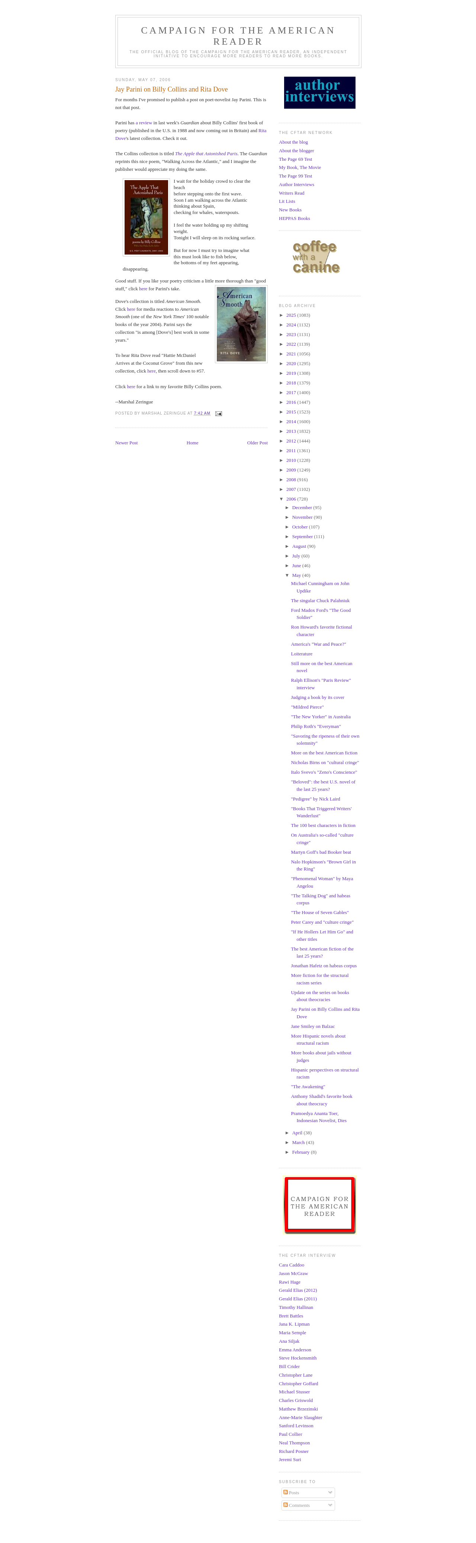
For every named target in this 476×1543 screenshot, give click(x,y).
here (143, 288)
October (300, 527)
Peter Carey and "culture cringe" (322, 922)
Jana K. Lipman (294, 1324)
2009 (291, 470)
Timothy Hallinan (296, 1307)
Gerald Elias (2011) (298, 1298)
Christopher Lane (296, 1375)
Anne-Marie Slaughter (300, 1417)
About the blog (293, 142)
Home (193, 442)
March (299, 1142)
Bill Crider (289, 1366)
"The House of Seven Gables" (320, 912)
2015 (291, 412)
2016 (291, 402)
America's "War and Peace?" (318, 644)
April (298, 1132)
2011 (291, 450)
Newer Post (126, 442)
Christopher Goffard (298, 1383)
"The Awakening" (308, 1086)
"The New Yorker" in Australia (320, 716)
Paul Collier (290, 1434)
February (301, 1152)
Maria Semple (292, 1332)
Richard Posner (294, 1451)
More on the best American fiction (324, 752)
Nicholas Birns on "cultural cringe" (325, 762)
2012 (291, 441)
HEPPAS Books (294, 218)
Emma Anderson (295, 1349)
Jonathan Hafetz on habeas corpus (324, 965)
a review (144, 122)
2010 (291, 460)
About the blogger (296, 150)
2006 (291, 499)
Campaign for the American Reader (238, 36)
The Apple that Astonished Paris (206, 153)
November (303, 517)
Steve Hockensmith (297, 1358)
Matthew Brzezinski (298, 1409)
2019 (291, 373)
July (297, 556)
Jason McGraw (293, 1273)
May (297, 575)
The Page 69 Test (295, 159)
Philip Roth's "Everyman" (316, 726)
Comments (296, 1505)
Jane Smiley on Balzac (313, 1026)
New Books (290, 210)
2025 (291, 315)
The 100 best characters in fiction (323, 825)
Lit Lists (287, 201)
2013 (291, 431)
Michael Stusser (294, 1392)
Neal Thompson (294, 1442)
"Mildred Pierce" (307, 707)
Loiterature (301, 654)
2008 (291, 479)
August (300, 546)
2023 (291, 334)
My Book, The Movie (300, 167)
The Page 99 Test (295, 176)
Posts (291, 1492)
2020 (291, 363)
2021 (291, 354)
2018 (291, 383)
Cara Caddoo (291, 1265)
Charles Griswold (296, 1400)
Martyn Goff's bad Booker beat (321, 852)
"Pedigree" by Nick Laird (315, 799)
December (302, 507)
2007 (291, 489)
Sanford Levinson (296, 1425)
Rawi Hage (289, 1282)
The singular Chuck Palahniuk (320, 600)
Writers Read (291, 193)
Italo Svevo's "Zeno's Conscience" (324, 772)
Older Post (257, 442)
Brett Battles (291, 1316)
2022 (291, 344)
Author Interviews (296, 184)
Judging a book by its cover (317, 697)
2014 (291, 421)
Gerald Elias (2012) (298, 1290)
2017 (291, 392)
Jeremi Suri (290, 1459)
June (297, 565)
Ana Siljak (289, 1341)
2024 (291, 325)
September (303, 536)
